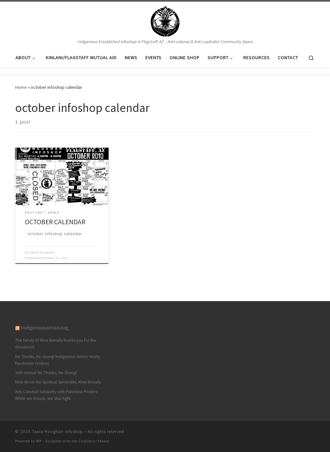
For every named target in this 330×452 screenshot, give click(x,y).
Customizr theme (93, 441)
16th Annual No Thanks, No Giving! (46, 372)
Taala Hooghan (42, 252)
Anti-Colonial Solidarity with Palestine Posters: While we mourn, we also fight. (56, 395)
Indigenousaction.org (44, 327)
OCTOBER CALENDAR (55, 221)
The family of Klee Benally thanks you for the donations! (55, 343)
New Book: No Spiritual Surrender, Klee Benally (58, 382)
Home (21, 87)
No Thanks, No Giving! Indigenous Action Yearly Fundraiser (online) (57, 360)
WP (39, 441)
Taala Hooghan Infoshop (57, 431)
